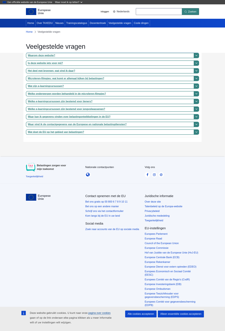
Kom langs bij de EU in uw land (102, 215)
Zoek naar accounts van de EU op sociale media (112, 229)
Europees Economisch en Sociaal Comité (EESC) (168, 273)
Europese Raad (153, 238)
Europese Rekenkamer (157, 262)
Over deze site (153, 201)
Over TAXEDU (45, 23)
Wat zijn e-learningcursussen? (46, 86)
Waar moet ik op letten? (68, 2)
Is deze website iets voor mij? (45, 63)
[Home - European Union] (38, 11)
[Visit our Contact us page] (161, 174)
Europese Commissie (156, 248)
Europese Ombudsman (157, 289)
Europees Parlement (156, 234)
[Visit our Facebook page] (147, 174)
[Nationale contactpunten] (88, 173)
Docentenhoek (98, 23)
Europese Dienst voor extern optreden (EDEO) (170, 266)
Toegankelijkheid (154, 220)
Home (30, 23)
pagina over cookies (99, 313)
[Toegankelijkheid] (34, 176)
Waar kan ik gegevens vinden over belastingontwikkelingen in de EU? (69, 116)
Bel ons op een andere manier (102, 206)
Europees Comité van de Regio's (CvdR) (167, 279)
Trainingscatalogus (76, 23)
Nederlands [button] (121, 11)
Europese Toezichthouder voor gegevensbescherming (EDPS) (162, 295)
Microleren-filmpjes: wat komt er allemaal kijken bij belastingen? (66, 78)
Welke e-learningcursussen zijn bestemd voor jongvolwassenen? (66, 109)
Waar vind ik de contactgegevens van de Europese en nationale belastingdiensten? (77, 124)
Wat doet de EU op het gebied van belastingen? (56, 132)
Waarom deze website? (41, 55)
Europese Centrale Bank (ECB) (162, 257)
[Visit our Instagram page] (154, 174)
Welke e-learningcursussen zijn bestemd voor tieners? (60, 101)
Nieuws (59, 23)
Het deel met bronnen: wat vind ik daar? (51, 70)
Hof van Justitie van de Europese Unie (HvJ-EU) (171, 252)
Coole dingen (141, 23)
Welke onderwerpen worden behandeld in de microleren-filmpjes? (67, 93)
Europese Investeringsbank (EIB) (163, 284)
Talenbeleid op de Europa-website (163, 206)
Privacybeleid (152, 211)
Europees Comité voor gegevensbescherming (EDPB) (170, 303)
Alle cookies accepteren (141, 314)
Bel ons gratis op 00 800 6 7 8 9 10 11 (106, 201)
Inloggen (105, 11)
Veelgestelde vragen (120, 23)
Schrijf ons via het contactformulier (104, 211)
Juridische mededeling (157, 215)
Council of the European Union (162, 243)
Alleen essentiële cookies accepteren (180, 314)
